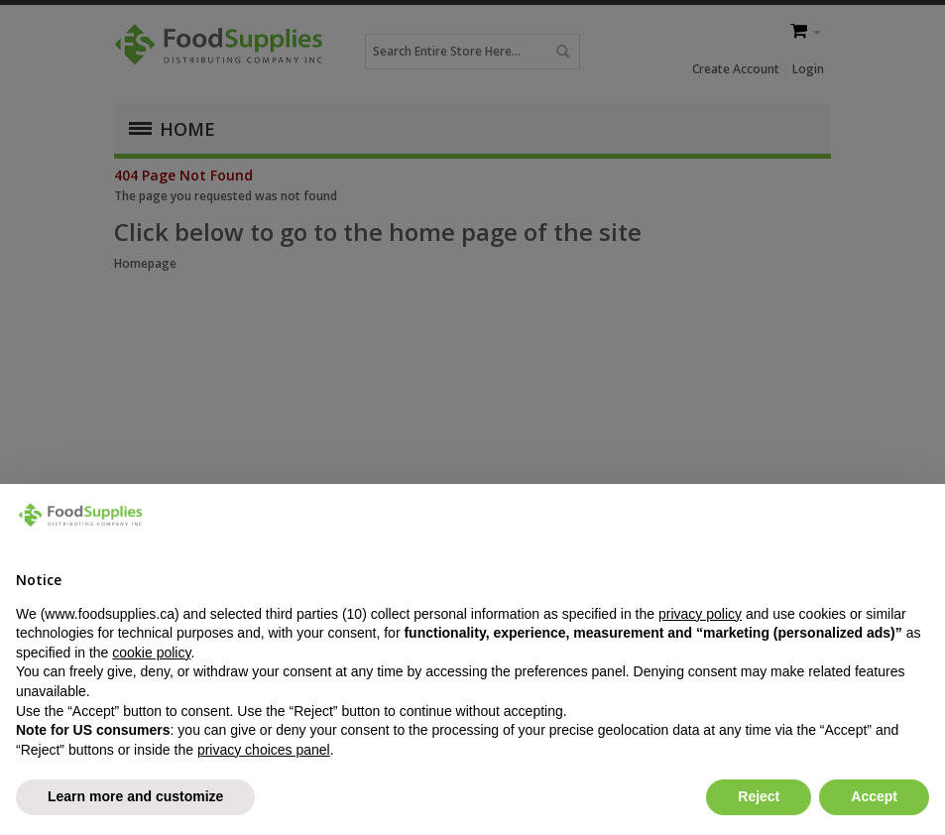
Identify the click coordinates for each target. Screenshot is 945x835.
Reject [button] (758, 796)
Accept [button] (874, 796)
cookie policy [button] (151, 652)
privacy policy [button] (700, 614)
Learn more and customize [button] (135, 796)
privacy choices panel (263, 750)
